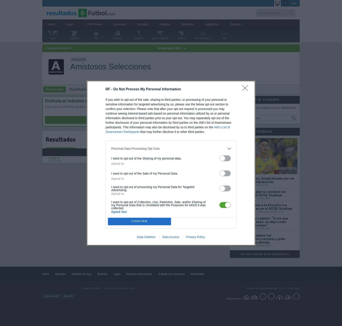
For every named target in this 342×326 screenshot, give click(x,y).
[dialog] (171, 163)
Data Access (170, 237)
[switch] (225, 158)
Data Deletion (146, 237)
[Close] (246, 89)
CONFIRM (139, 221)
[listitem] (171, 148)
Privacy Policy (195, 237)
